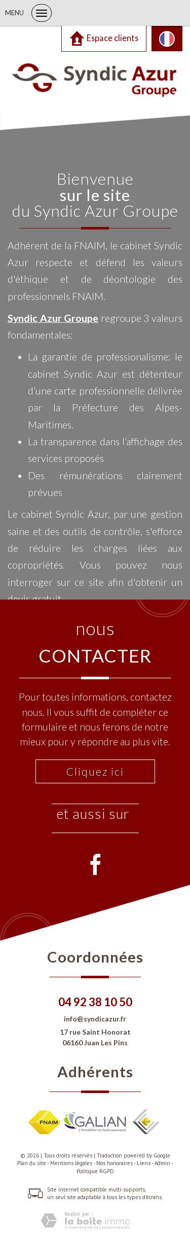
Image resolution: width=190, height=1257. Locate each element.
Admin (162, 1163)
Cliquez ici (95, 771)
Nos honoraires (114, 1163)
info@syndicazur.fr (95, 1018)
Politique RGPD (95, 1171)
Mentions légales (71, 1163)
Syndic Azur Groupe (53, 318)
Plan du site (31, 1163)
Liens (143, 1163)
